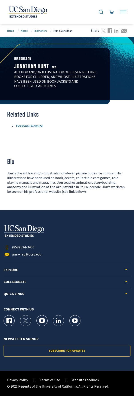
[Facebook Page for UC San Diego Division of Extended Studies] (9, 320)
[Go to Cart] (112, 12)
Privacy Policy (17, 380)
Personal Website (29, 126)
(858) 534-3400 (19, 247)
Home (10, 31)
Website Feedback (85, 380)
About (24, 31)
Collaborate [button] (15, 282)
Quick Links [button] (14, 294)
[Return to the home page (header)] (27, 12)
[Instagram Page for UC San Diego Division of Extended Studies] (42, 320)
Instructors (40, 31)
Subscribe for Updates (67, 351)
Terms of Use (50, 380)
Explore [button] (11, 270)
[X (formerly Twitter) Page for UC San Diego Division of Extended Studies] (25, 320)
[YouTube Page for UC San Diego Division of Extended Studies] (74, 320)
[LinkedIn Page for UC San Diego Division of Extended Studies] (58, 320)
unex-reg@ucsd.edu (22, 254)
